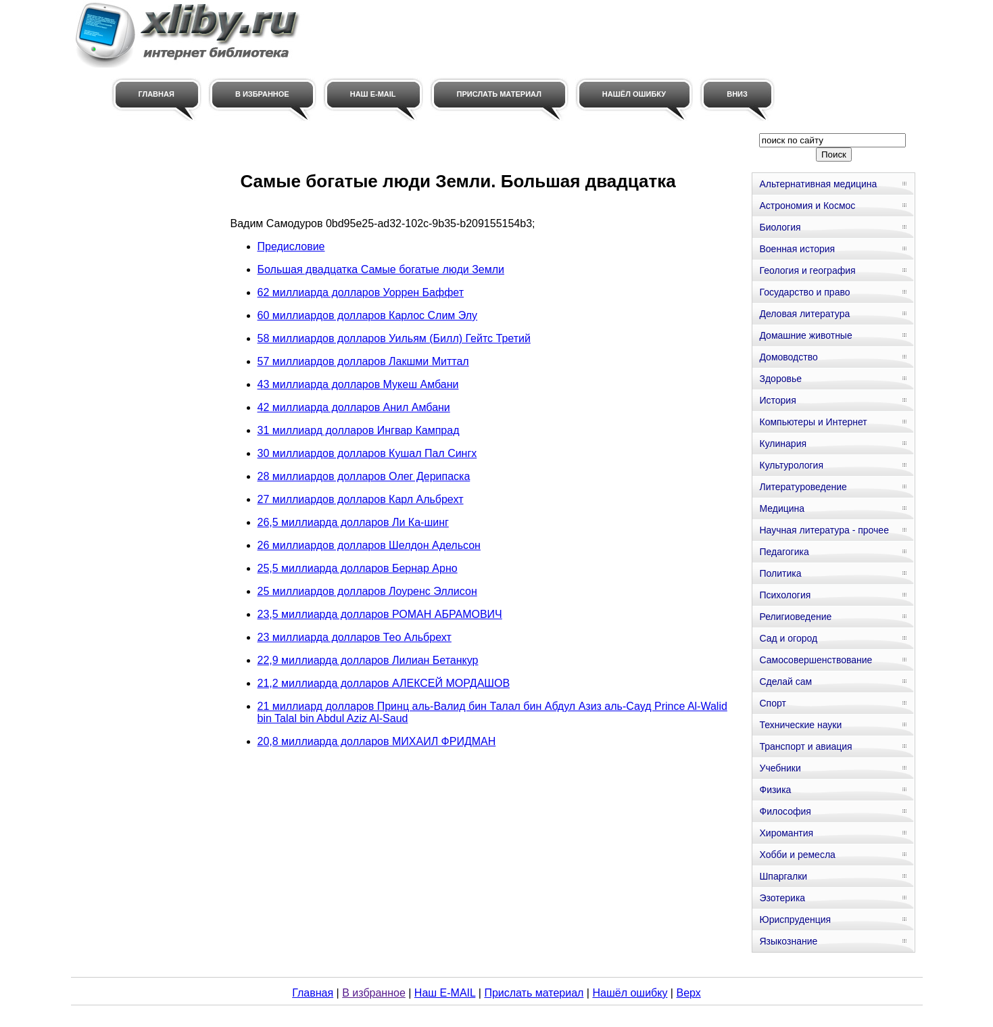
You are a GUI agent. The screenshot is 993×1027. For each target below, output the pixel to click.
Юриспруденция (795, 919)
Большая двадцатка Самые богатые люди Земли (381, 269)
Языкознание (788, 941)
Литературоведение (802, 486)
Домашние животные (805, 335)
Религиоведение (795, 616)
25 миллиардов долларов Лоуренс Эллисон (367, 591)
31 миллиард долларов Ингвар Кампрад (359, 430)
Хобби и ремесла (797, 854)
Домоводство (788, 357)
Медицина (781, 508)
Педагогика (783, 551)
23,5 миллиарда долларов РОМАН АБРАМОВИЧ (380, 614)
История (777, 400)
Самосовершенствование (815, 659)
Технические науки (800, 724)
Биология (779, 227)
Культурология (791, 465)
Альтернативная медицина (818, 183)
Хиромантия (786, 833)
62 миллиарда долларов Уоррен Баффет (361, 292)
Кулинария (782, 443)
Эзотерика (782, 897)
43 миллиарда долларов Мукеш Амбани (358, 384)
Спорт (772, 703)
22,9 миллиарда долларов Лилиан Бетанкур (368, 660)
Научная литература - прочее (823, 530)
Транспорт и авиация (805, 746)
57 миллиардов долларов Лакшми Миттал (363, 361)
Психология (784, 595)
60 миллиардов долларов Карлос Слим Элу (368, 315)
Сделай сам (785, 681)
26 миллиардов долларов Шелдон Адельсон (369, 545)
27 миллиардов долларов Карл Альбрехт (361, 499)
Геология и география (807, 270)
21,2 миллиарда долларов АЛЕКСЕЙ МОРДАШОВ (384, 683)
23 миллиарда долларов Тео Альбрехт (355, 637)
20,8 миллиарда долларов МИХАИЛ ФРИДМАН (377, 741)
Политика (780, 573)
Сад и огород (788, 638)
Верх (688, 993)
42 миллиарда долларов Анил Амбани (354, 407)
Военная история (797, 248)
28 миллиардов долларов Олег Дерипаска (364, 476)
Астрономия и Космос (807, 205)
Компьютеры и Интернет (813, 421)
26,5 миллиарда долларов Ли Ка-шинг (353, 522)
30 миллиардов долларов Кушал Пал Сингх (367, 453)
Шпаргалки (783, 876)
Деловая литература (804, 313)
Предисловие (291, 246)
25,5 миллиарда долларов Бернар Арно (358, 568)
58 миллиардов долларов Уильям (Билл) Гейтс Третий (394, 338)
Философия (784, 811)
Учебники (779, 768)
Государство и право (804, 292)
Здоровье (780, 378)
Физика (775, 789)
